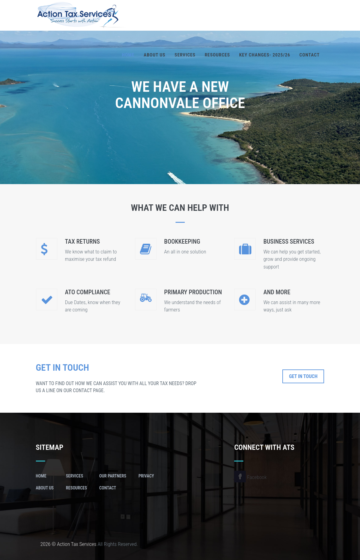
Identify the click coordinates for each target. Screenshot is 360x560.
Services (185, 55)
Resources (217, 55)
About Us (154, 55)
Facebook (250, 477)
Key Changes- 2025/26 (264, 55)
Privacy (146, 475)
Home (128, 55)
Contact (310, 55)
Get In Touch (303, 376)
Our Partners (112, 475)
